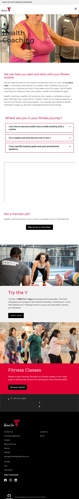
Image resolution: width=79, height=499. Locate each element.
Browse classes (17, 387)
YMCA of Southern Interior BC (17, 2)
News (42, 436)
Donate (7, 462)
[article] (39, 402)
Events (7, 448)
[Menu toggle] (76, 9)
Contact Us (8, 432)
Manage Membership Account (16, 457)
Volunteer (8, 470)
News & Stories (10, 444)
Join (5, 466)
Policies (7, 452)
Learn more (16, 315)
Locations (44, 432)
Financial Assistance (12, 436)
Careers (7, 440)
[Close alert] (39, 406)
